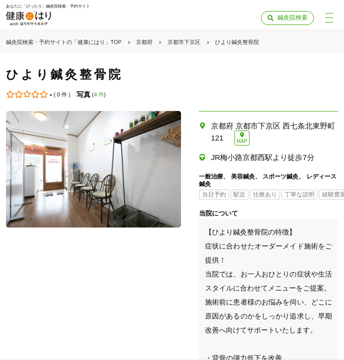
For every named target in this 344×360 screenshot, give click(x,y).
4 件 (99, 95)
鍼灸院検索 (293, 17)
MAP (242, 141)
